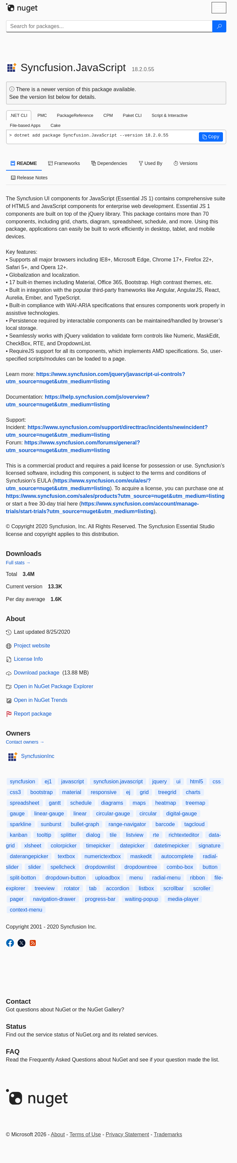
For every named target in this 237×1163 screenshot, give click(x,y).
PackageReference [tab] (75, 115)
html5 (196, 781)
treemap (195, 803)
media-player (183, 899)
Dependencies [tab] (109, 163)
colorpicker (64, 845)
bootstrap (41, 792)
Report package (33, 714)
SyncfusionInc (37, 756)
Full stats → (18, 562)
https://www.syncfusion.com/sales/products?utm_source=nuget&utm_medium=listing (115, 496)
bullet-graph (85, 824)
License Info (28, 659)
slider (34, 867)
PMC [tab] (42, 115)
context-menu (26, 910)
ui (178, 781)
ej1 (48, 781)
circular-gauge (113, 813)
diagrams (112, 803)
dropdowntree (140, 867)
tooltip (44, 835)
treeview (45, 888)
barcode (165, 824)
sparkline (20, 824)
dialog (93, 835)
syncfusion (22, 781)
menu (136, 878)
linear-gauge (49, 813)
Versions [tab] (185, 163)
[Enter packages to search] (109, 26)
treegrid (167, 792)
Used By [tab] (150, 163)
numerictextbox (103, 856)
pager (17, 899)
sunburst (51, 824)
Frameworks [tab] (64, 163)
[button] (211, 137)
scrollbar (173, 888)
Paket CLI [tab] (132, 115)
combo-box (180, 867)
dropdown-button (65, 878)
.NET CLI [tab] (18, 115)
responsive (103, 792)
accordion (117, 888)
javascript (72, 781)
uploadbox (107, 878)
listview (134, 835)
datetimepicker (171, 845)
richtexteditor (183, 835)
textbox (66, 856)
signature (210, 845)
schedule (81, 803)
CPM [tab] (108, 115)
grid (144, 792)
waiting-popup (141, 899)
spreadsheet (24, 803)
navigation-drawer (54, 899)
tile (113, 835)
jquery (159, 781)
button (210, 867)
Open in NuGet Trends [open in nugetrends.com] (41, 700)
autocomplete (177, 856)
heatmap (165, 803)
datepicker (132, 845)
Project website (32, 645)
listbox (146, 888)
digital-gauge (181, 813)
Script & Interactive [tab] (170, 115)
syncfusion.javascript (118, 781)
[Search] (219, 26)
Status (16, 1026)
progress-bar (100, 899)
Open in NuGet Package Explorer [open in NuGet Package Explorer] (53, 686)
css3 (15, 792)
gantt (55, 803)
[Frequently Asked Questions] (13, 1051)
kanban (19, 835)
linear (80, 813)
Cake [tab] (55, 125)
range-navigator (127, 824)
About (58, 1134)
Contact (18, 1001)
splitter (69, 835)
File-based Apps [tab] (25, 125)
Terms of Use (85, 1134)
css (217, 781)
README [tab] (24, 163)
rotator (72, 888)
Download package (37, 672)
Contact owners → (25, 742)
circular (148, 813)
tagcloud (195, 824)
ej (128, 792)
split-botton (23, 878)
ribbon (197, 878)
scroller (202, 888)
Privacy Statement (127, 1134)
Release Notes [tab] (29, 177)
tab (93, 888)
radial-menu (166, 878)
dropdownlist (100, 867)
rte (156, 835)
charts (193, 792)
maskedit (141, 856)
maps (139, 803)
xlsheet (32, 845)
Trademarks (168, 1134)
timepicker (98, 845)
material (71, 792)
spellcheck (63, 867)
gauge (17, 813)
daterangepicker (29, 856)
